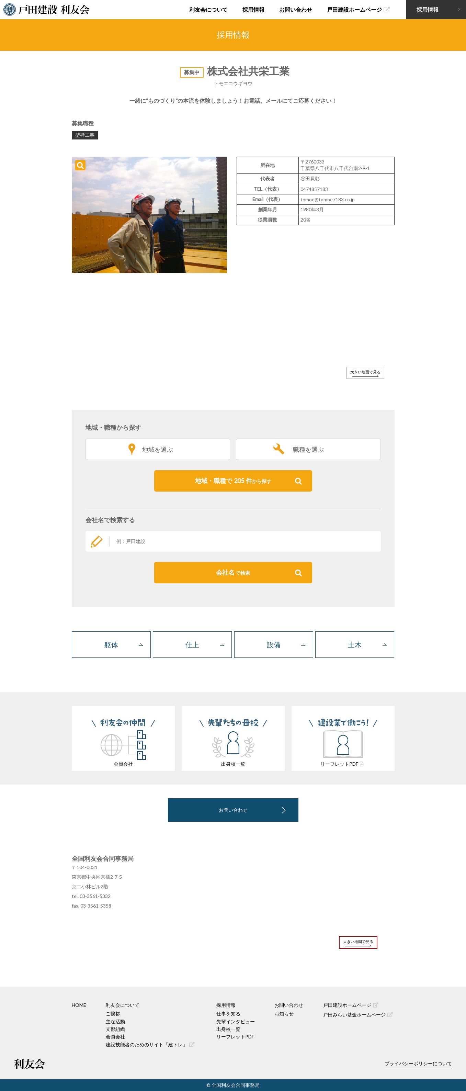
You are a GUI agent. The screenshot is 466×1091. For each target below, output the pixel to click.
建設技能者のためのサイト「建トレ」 (150, 1044)
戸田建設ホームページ (358, 9)
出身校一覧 (228, 1029)
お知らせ (284, 1013)
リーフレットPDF (235, 1036)
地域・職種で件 (248, 481)
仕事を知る (228, 1013)
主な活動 (115, 1021)
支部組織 (115, 1029)
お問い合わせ (295, 9)
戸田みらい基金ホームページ (358, 1014)
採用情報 (253, 9)
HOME (79, 1005)
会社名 (259, 572)
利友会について (208, 9)
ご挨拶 (113, 1013)
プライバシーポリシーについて (418, 1063)
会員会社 (115, 1036)
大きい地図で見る (365, 372)
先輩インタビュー (235, 1021)
